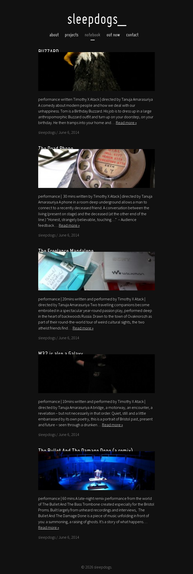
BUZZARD (48, 51)
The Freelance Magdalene (65, 251)
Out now (113, 35)
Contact (132, 35)
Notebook (92, 35)
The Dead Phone (55, 148)
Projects (71, 35)
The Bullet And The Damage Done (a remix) (85, 450)
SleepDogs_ (96, 18)
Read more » (126, 122)
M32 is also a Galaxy (60, 354)
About (54, 35)
